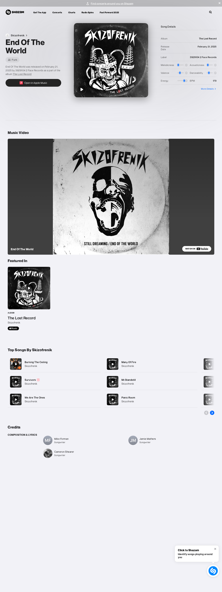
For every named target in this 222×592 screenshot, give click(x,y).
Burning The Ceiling (36, 362)
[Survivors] (54, 382)
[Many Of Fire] (151, 364)
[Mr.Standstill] (151, 382)
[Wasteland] (209, 399)
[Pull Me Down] (209, 364)
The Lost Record (22, 74)
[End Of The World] (81, 89)
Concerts (57, 12)
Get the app (39, 12)
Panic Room (128, 397)
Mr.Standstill (128, 379)
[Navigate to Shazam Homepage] (16, 12)
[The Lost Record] (29, 298)
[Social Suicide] (209, 382)
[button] (219, 3)
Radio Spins (88, 12)
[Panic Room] (151, 399)
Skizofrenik (31, 366)
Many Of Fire (128, 362)
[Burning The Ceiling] (54, 364)
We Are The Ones (35, 397)
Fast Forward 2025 (109, 12)
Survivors (30, 379)
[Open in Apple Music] (33, 83)
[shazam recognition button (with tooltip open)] (213, 571)
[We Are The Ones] (54, 399)
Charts (71, 12)
